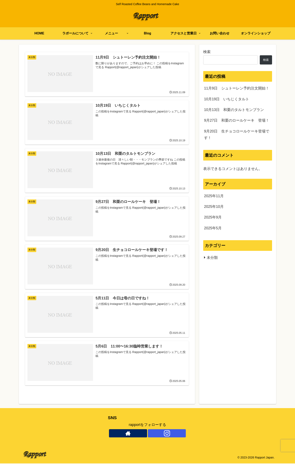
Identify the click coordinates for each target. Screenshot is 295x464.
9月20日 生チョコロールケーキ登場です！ (236, 134)
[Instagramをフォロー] (167, 434)
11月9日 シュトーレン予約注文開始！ (236, 88)
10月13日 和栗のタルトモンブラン (234, 110)
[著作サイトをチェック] (128, 434)
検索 (207, 52)
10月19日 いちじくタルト (226, 99)
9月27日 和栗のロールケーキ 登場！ (236, 120)
